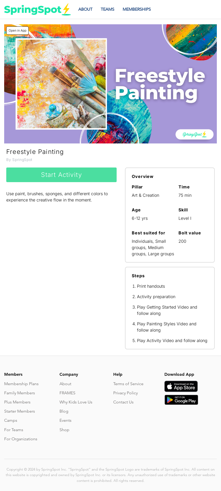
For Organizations (20, 438)
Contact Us (123, 402)
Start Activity (61, 174)
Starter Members (19, 411)
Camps (10, 420)
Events (65, 420)
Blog (63, 411)
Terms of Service (128, 383)
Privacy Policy (125, 392)
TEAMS (107, 9)
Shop (64, 429)
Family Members (19, 392)
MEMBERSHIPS (137, 9)
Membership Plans (21, 383)
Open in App (17, 30)
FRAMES (67, 392)
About (65, 383)
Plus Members (17, 402)
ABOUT (85, 9)
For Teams (13, 429)
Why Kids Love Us (75, 402)
